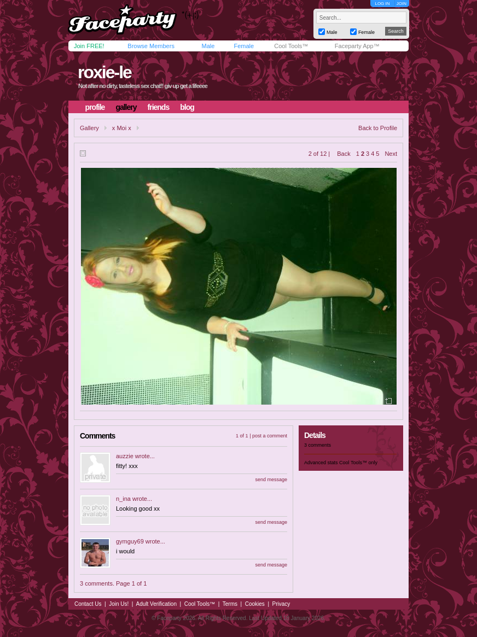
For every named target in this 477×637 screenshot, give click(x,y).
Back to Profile (377, 128)
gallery (125, 107)
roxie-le (104, 72)
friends (159, 107)
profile (95, 107)
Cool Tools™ (291, 46)
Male (207, 46)
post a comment (269, 436)
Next (391, 153)
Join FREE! (89, 46)
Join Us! (119, 604)
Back (343, 153)
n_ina (123, 498)
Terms (230, 604)
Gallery (89, 128)
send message (271, 479)
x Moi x (121, 128)
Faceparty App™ (357, 46)
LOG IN (382, 3)
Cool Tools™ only (358, 462)
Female (244, 46)
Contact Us (87, 604)
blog (187, 107)
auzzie (124, 456)
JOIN (401, 3)
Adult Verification (156, 604)
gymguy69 (130, 541)
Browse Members (150, 46)
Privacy (281, 604)
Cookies (255, 604)
